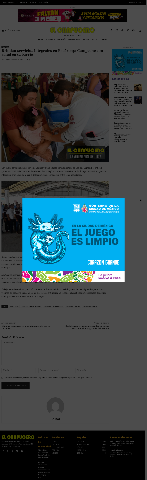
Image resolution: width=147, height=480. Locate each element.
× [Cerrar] (141, 200)
